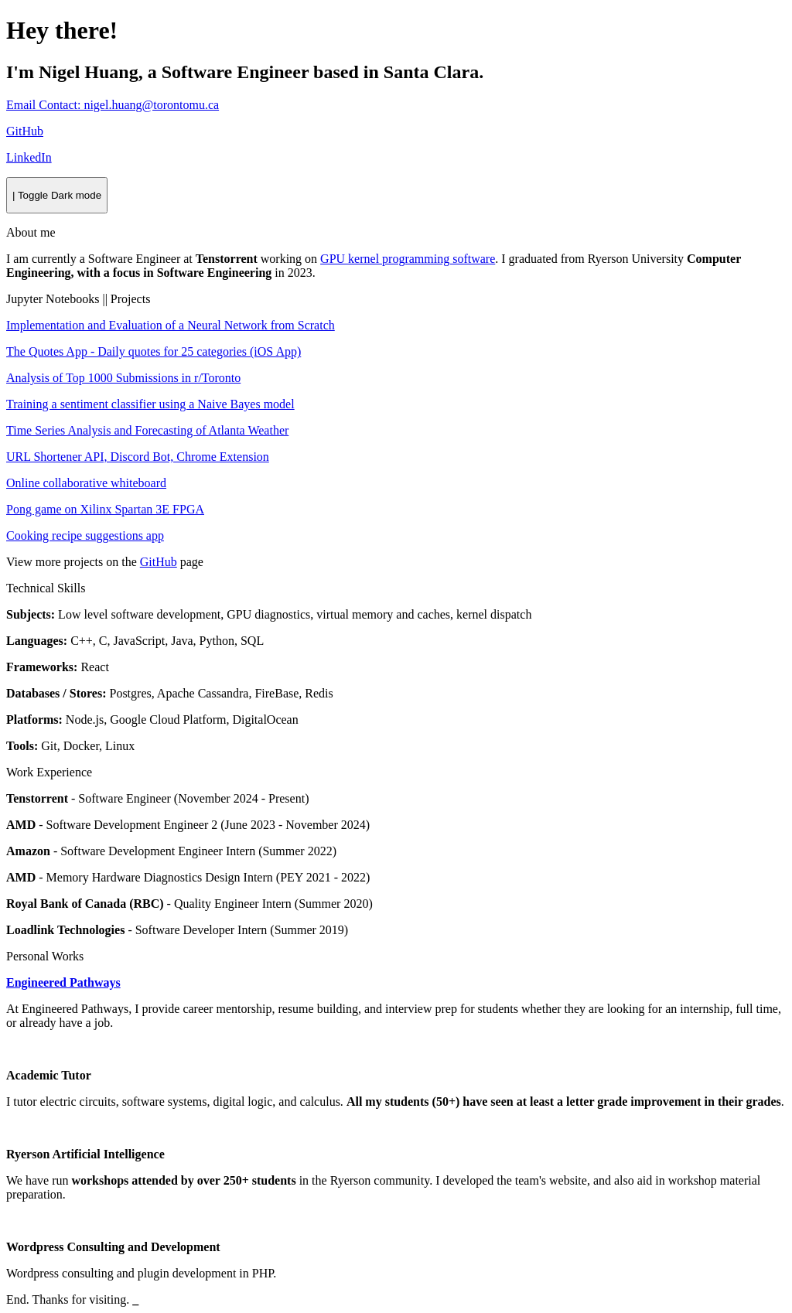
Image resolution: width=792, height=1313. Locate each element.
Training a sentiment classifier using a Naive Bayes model (150, 404)
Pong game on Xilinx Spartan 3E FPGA (105, 509)
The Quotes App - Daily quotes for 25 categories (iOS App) (153, 351)
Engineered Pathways (63, 982)
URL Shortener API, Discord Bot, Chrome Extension (137, 456)
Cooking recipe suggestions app (85, 535)
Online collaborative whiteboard (86, 482)
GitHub (158, 561)
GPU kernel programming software (407, 258)
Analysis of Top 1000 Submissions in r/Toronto (123, 377)
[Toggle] (57, 195)
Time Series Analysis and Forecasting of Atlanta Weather (147, 430)
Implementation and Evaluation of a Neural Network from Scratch (170, 325)
